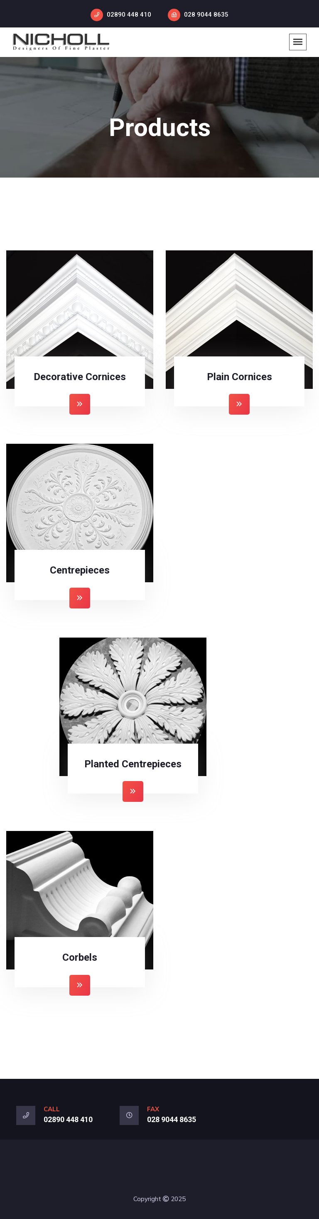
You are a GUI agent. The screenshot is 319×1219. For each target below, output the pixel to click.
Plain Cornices (239, 377)
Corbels (79, 957)
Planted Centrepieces (133, 764)
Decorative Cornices (80, 377)
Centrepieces (80, 570)
